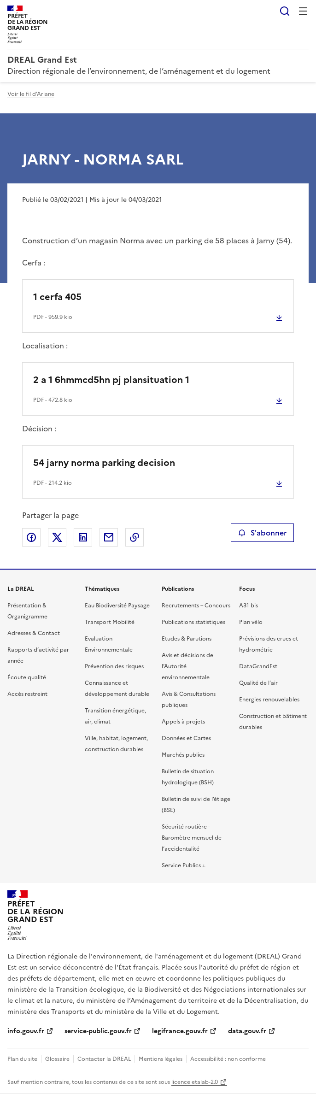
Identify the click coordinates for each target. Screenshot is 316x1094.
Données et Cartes (186, 738)
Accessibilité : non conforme (228, 1059)
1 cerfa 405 (57, 297)
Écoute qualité (26, 677)
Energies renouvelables (269, 699)
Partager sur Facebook (31, 537)
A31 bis (248, 605)
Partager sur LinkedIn (83, 537)
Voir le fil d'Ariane (30, 94)
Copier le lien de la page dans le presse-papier (134, 537)
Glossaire (57, 1059)
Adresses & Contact (33, 633)
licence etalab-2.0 (194, 1082)
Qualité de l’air (258, 683)
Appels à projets (183, 722)
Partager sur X (57, 537)
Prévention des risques (114, 666)
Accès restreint (27, 694)
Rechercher (284, 11)
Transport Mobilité (110, 622)
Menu (303, 11)
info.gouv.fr (25, 1031)
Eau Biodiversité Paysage (117, 605)
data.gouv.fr (247, 1031)
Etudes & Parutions (186, 639)
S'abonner (262, 532)
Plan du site (22, 1059)
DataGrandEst (258, 666)
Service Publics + (183, 865)
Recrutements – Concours (196, 605)
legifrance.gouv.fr (180, 1031)
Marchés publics (183, 755)
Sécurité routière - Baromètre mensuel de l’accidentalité (192, 838)
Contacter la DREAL (104, 1059)
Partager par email (108, 537)
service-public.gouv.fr (98, 1031)
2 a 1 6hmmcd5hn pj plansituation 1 (111, 380)
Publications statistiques (193, 622)
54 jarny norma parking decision (104, 463)
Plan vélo (251, 622)
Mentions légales (160, 1059)
